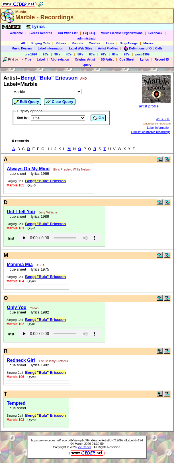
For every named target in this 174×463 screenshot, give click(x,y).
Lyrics (144, 59)
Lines (110, 43)
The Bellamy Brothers (53, 361)
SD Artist (107, 59)
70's (103, 54)
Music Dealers (22, 48)
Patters (61, 43)
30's (57, 54)
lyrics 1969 (39, 173)
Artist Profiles (108, 48)
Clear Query (59, 101)
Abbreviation (59, 59)
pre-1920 (30, 54)
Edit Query (26, 101)
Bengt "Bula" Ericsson (49, 78)
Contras (94, 43)
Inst (11, 238)
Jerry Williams (48, 212)
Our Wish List (67, 33)
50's (80, 54)
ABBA (40, 265)
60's (92, 54)
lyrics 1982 (39, 312)
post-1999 (142, 54)
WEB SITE (163, 119)
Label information (158, 127)
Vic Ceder (84, 447)
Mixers (148, 43)
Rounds (77, 43)
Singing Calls (40, 43)
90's (127, 54)
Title (28, 59)
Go (98, 118)
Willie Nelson (82, 169)
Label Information (50, 48)
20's (45, 54)
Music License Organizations (122, 33)
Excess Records (40, 33)
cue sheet (18, 173)
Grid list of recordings (150, 132)
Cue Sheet (126, 59)
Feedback (155, 33)
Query (87, 65)
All (23, 43)
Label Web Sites (80, 48)
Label (41, 59)
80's (115, 54)
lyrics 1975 (39, 269)
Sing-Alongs (129, 43)
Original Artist (85, 59)
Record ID (162, 59)
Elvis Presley (62, 169)
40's (68, 54)
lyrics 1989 (39, 216)
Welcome (16, 33)
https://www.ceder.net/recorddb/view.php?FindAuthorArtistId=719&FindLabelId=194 (87, 440)
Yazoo (34, 308)
